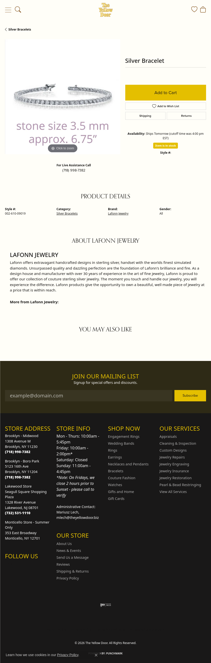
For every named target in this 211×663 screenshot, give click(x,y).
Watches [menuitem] (115, 484)
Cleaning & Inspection (178, 443)
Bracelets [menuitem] (115, 471)
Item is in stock (165, 145)
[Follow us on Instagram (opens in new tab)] (10, 566)
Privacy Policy (68, 578)
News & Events (69, 550)
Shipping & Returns (73, 571)
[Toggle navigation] (8, 10)
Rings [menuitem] (112, 450)
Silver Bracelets (19, 29)
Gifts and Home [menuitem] (121, 491)
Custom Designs (173, 450)
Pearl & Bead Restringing (180, 484)
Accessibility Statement (147, 630)
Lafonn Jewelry (118, 213)
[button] (18, 10)
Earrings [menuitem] (115, 457)
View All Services (173, 491)
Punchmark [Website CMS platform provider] (114, 653)
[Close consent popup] (96, 655)
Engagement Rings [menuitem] (124, 436)
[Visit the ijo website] (105, 605)
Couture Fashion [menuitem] (121, 478)
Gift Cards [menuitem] (116, 498)
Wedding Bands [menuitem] (121, 443)
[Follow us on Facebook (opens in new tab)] (22, 566)
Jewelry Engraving (174, 464)
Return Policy (56, 630)
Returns (186, 116)
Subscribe (190, 395)
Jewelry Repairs (172, 457)
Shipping (145, 116)
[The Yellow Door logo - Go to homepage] (105, 10)
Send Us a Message (73, 557)
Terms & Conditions (110, 630)
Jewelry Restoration (176, 478)
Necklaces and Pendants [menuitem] (128, 464)
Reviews (63, 564)
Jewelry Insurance (174, 471)
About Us (64, 543)
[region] (62, 96)
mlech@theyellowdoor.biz (78, 517)
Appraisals (168, 436)
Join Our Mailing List (105, 376)
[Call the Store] (17, 451)
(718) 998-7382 (73, 170)
